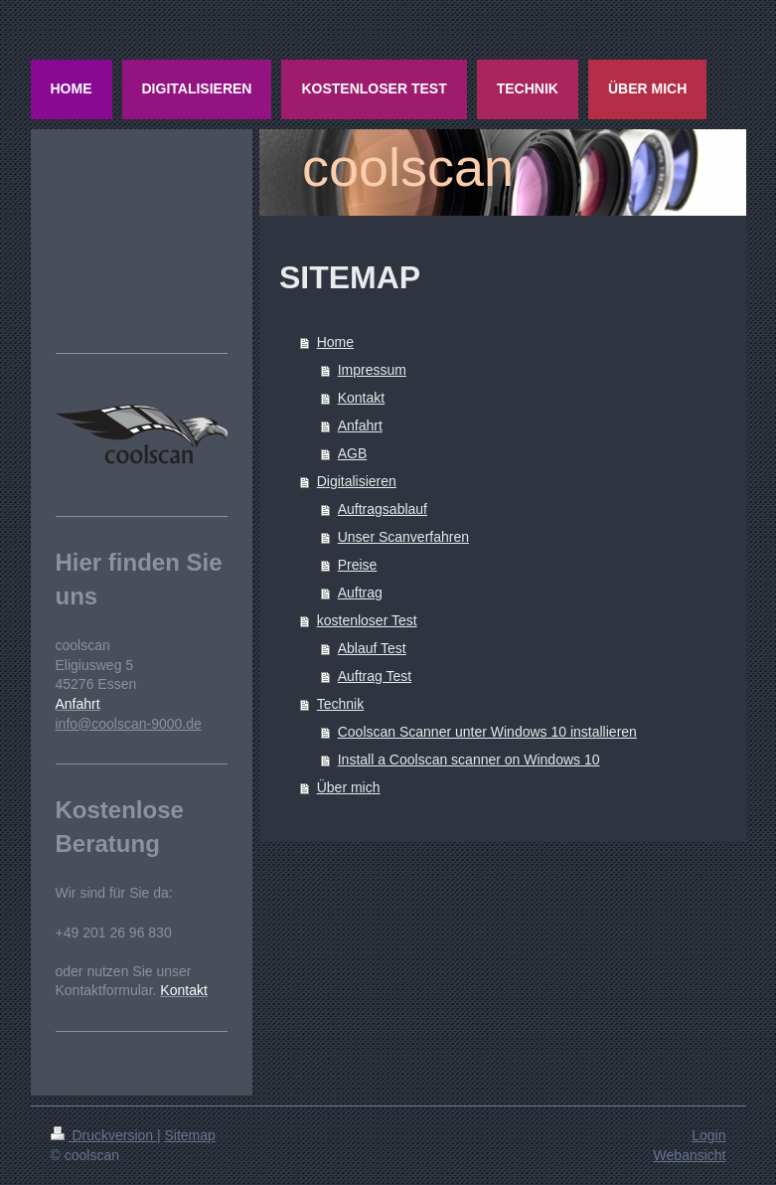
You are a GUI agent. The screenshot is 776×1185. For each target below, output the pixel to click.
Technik (340, 704)
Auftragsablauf (382, 509)
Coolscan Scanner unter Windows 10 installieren (487, 732)
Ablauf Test (372, 648)
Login (708, 1135)
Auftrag (360, 592)
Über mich (349, 787)
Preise (358, 565)
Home (335, 342)
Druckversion (104, 1135)
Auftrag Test (374, 676)
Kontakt (361, 398)
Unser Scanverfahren (403, 537)
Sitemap (190, 1135)
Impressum (372, 370)
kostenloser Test (367, 620)
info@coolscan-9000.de (129, 724)
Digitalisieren (356, 481)
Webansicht (690, 1155)
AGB (353, 453)
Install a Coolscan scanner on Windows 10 (469, 759)
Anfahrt (360, 425)
